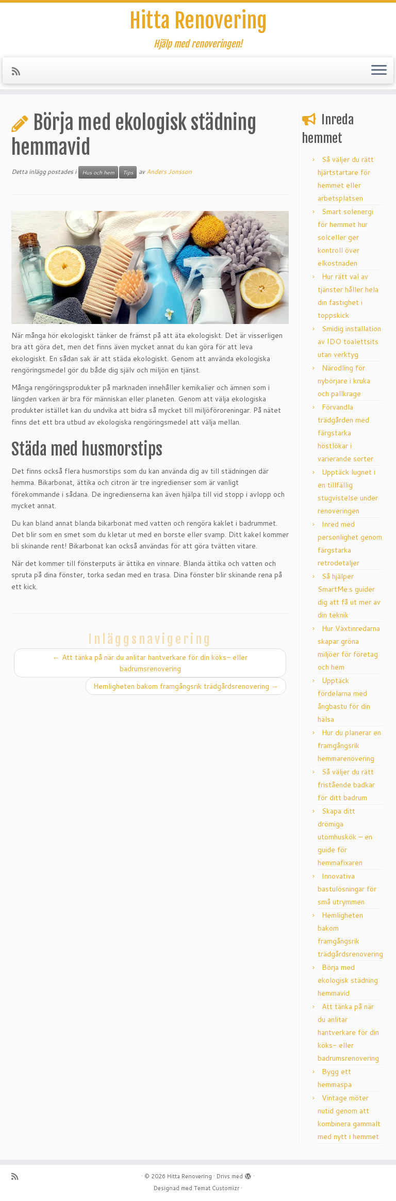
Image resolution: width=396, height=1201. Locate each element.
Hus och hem (98, 172)
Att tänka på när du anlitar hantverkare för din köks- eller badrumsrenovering (348, 1032)
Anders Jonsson (169, 171)
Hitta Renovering (198, 20)
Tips (128, 172)
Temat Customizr (216, 1188)
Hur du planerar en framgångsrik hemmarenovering (349, 745)
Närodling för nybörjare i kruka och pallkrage (344, 381)
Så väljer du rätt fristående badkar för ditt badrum (346, 785)
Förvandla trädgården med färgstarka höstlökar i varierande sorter (345, 433)
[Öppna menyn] (379, 70)
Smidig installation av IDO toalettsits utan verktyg (349, 341)
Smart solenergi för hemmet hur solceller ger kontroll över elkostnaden (345, 237)
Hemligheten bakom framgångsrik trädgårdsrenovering (185, 686)
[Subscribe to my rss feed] (19, 71)
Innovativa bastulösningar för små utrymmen (347, 889)
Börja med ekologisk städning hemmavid (348, 980)
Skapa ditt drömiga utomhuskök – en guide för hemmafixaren (345, 837)
